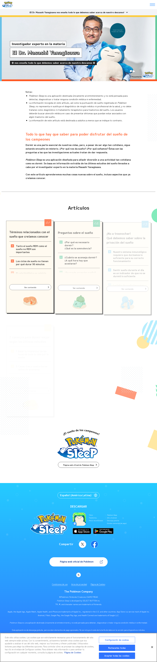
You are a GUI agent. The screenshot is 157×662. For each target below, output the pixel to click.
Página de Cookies (98, 584)
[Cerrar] (152, 647)
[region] (78, 647)
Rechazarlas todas (117, 647)
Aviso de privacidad (79, 584)
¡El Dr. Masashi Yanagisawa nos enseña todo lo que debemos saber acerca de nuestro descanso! (76, 12)
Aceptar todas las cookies (116, 655)
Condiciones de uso (60, 584)
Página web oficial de (78, 465)
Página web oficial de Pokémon (77, 561)
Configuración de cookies (117, 639)
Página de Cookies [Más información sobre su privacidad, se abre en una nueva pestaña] (72, 652)
